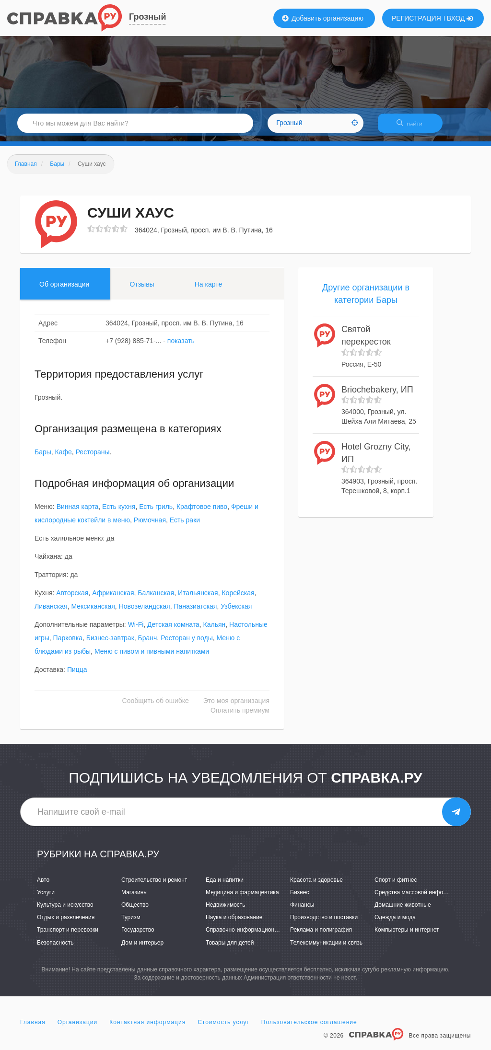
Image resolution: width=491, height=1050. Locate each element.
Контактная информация (147, 1028)
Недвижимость (226, 910)
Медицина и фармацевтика (242, 898)
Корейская (238, 599)
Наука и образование (234, 923)
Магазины (134, 898)
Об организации (64, 290)
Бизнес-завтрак (110, 644)
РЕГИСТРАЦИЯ (416, 18)
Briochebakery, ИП (377, 395)
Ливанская (51, 612)
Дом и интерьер (142, 948)
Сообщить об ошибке (155, 707)
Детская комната (173, 631)
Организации (78, 1028)
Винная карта (78, 513)
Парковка (67, 644)
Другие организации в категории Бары (365, 299)
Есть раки (185, 526)
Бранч (147, 644)
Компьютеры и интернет (406, 936)
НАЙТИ (414, 127)
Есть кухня (118, 513)
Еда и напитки (225, 885)
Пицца (77, 676)
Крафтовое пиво (201, 513)
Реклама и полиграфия (321, 936)
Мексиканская (93, 612)
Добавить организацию (322, 18)
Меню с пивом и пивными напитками (151, 657)
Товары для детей (230, 948)
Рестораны (93, 458)
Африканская (113, 599)
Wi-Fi (136, 631)
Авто (43, 885)
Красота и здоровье (316, 885)
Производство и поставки (324, 923)
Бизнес (299, 898)
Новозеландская (144, 612)
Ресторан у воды (187, 644)
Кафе (63, 458)
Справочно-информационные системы (257, 936)
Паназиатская (195, 612)
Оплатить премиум (239, 716)
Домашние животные (402, 910)
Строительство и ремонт (154, 885)
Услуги (46, 898)
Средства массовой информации (418, 898)
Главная (33, 1028)
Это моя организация (236, 707)
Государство (137, 936)
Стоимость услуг (223, 1028)
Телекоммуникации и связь (326, 948)
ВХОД (460, 18)
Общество (135, 910)
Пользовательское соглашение (309, 1028)
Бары (43, 458)
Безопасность (55, 948)
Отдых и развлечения (65, 923)
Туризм (130, 923)
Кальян (214, 631)
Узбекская (236, 612)
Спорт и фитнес (395, 885)
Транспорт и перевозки (67, 936)
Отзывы (141, 290)
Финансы (302, 910)
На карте (208, 290)
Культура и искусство (65, 910)
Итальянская (198, 599)
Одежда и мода (395, 923)
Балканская (156, 599)
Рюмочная (150, 526)
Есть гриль (156, 513)
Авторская (72, 599)
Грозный (147, 17)
